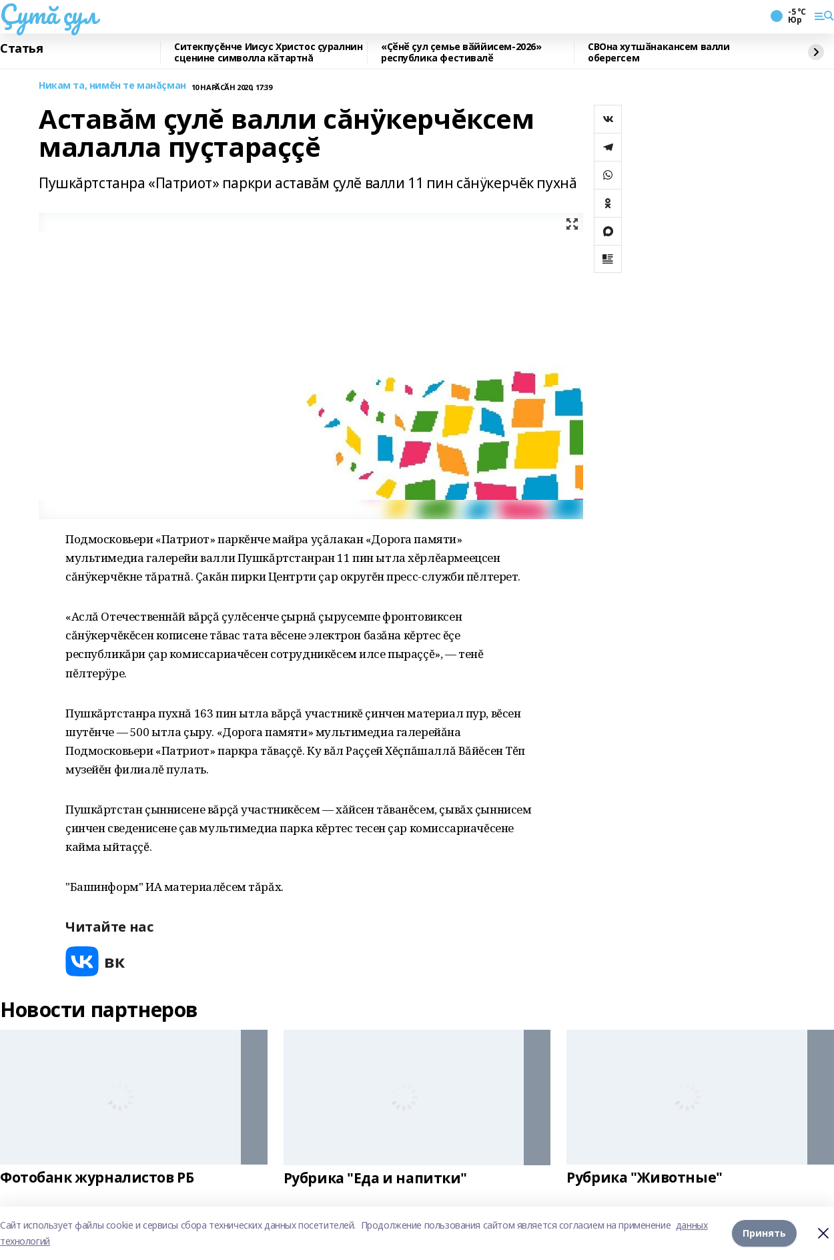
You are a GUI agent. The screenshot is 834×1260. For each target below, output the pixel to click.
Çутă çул (48, 14)
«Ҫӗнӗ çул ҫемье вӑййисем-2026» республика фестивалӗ (461, 52)
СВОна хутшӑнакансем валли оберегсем (659, 52)
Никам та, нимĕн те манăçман (112, 85)
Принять (764, 1233)
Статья (21, 48)
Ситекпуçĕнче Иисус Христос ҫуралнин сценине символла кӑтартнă (268, 52)
